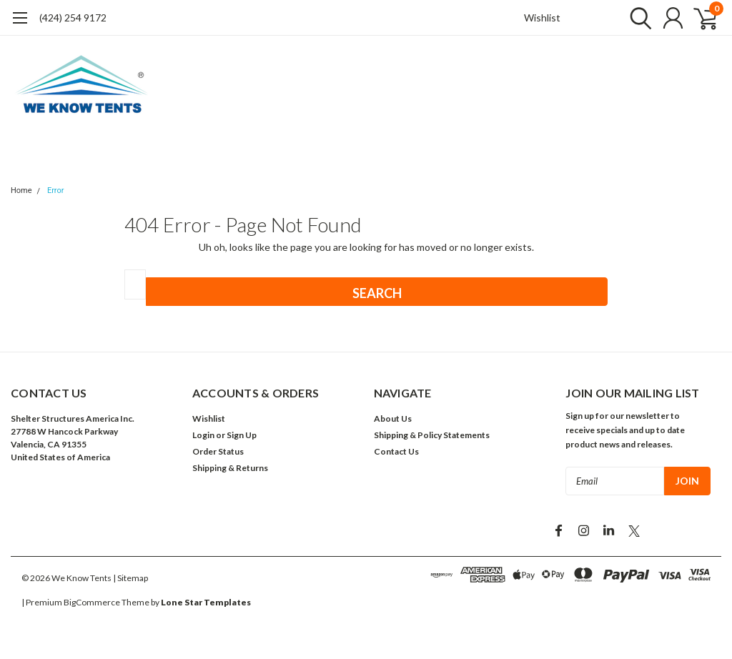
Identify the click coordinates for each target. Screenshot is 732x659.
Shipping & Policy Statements (432, 435)
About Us (393, 418)
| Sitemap (130, 578)
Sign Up (242, 435)
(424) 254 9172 (73, 17)
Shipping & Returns (230, 467)
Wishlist (542, 17)
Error (55, 190)
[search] (637, 18)
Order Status (218, 451)
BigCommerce (92, 602)
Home (21, 190)
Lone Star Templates (206, 602)
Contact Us (396, 451)
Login (203, 435)
